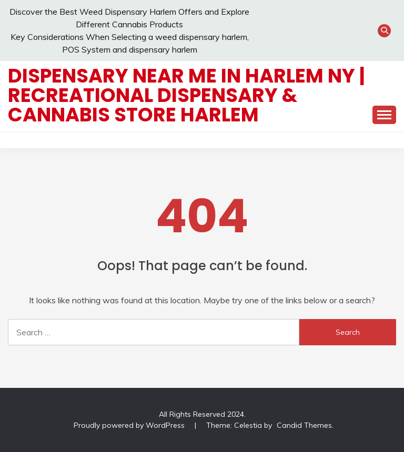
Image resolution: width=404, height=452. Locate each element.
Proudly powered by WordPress (130, 425)
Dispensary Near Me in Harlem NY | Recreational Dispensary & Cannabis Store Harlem (186, 95)
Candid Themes (304, 425)
